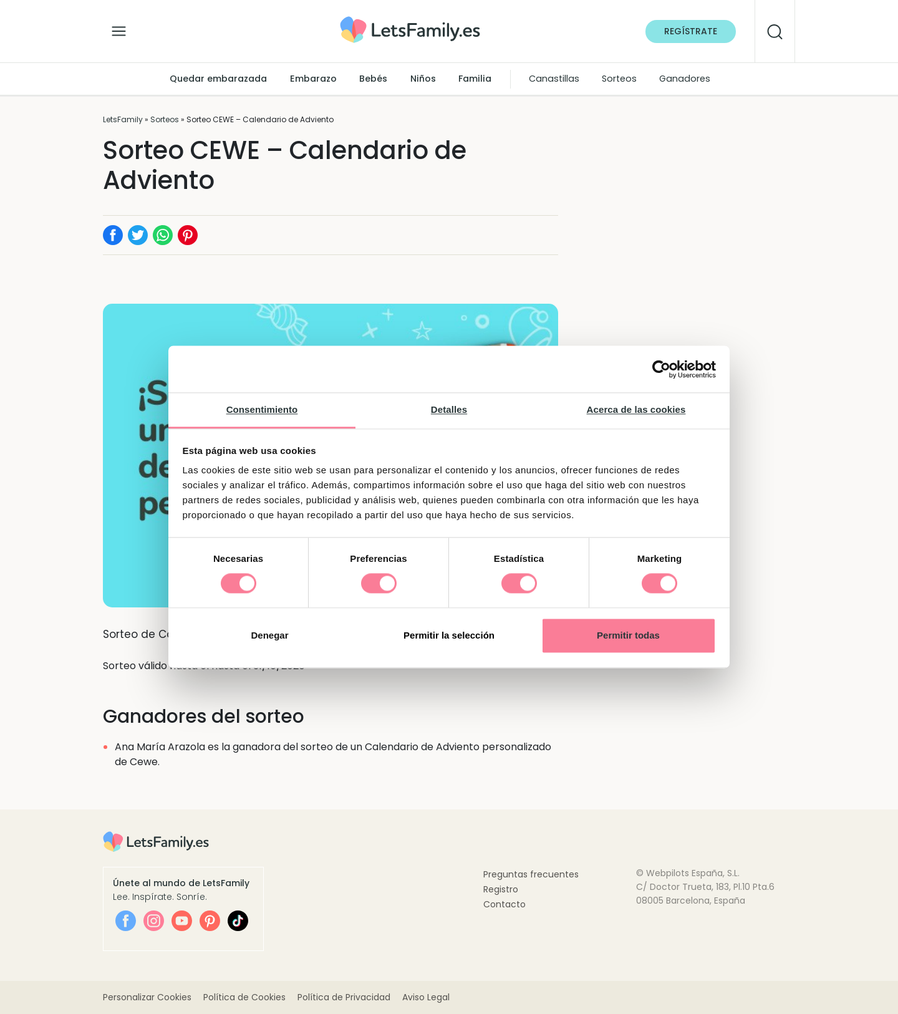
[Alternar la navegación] (119, 28)
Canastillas (554, 78)
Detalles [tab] (449, 409)
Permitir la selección (449, 635)
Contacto (504, 904)
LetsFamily (123, 119)
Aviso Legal (426, 997)
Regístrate (690, 31)
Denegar (269, 635)
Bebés (373, 78)
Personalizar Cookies (147, 997)
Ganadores (684, 78)
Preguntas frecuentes (531, 874)
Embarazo (313, 78)
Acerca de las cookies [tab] (636, 409)
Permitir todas (628, 635)
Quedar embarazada (218, 78)
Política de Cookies (244, 997)
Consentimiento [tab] (262, 409)
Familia (474, 78)
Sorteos (619, 78)
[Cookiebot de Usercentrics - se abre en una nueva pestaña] (661, 369)
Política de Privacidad (343, 997)
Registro (500, 889)
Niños (423, 78)
